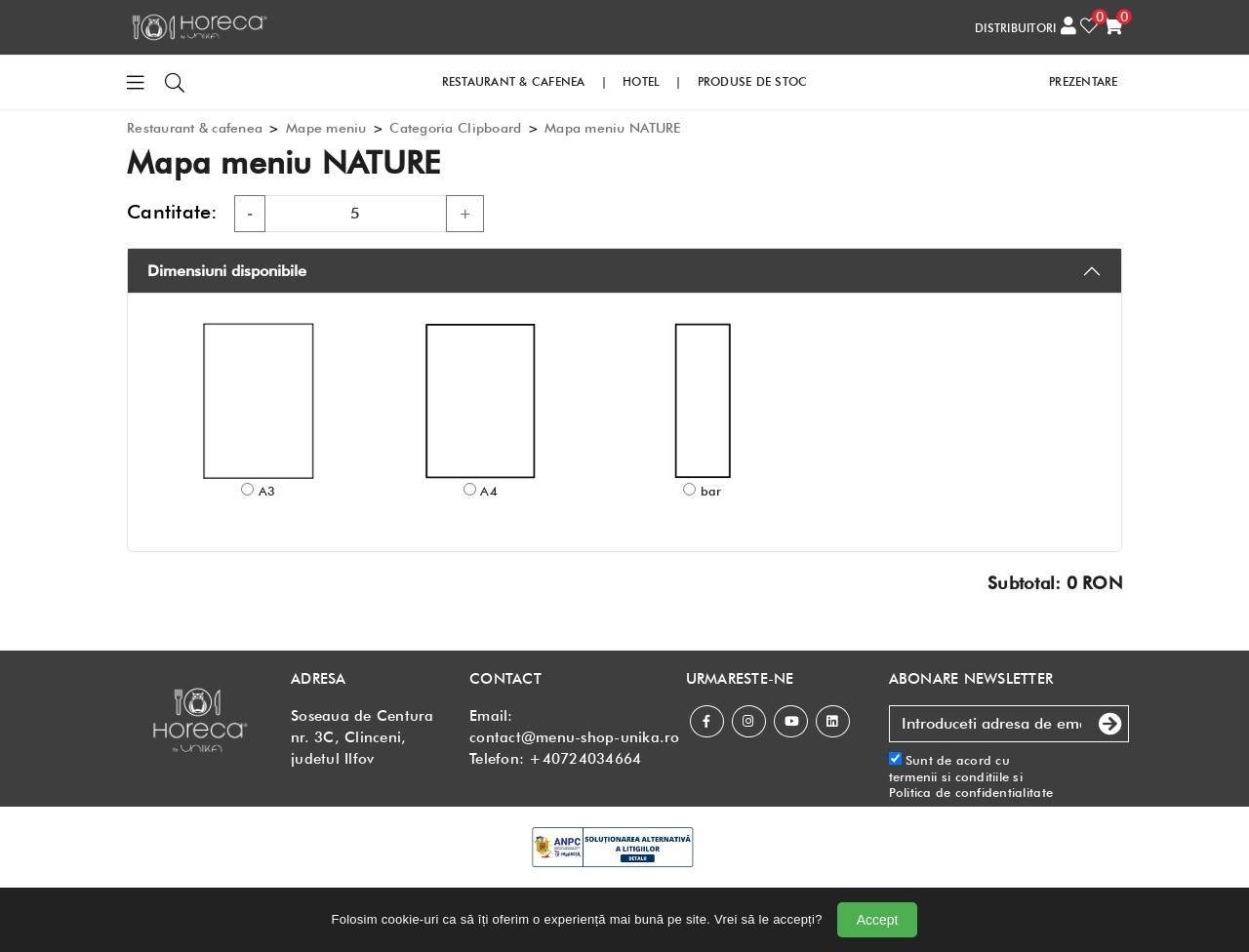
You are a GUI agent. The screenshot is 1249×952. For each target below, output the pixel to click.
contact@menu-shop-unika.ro (574, 737)
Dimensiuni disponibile (226, 270)
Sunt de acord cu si (971, 776)
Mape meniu (326, 128)
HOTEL (641, 81)
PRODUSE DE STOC (753, 81)
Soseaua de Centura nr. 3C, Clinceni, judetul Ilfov (362, 737)
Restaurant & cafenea (194, 128)
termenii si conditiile (949, 776)
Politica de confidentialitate (971, 792)
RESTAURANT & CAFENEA (513, 81)
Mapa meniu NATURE (612, 128)
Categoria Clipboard (455, 128)
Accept (878, 920)
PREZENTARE (1083, 81)
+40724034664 (585, 759)
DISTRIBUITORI (1015, 27)
